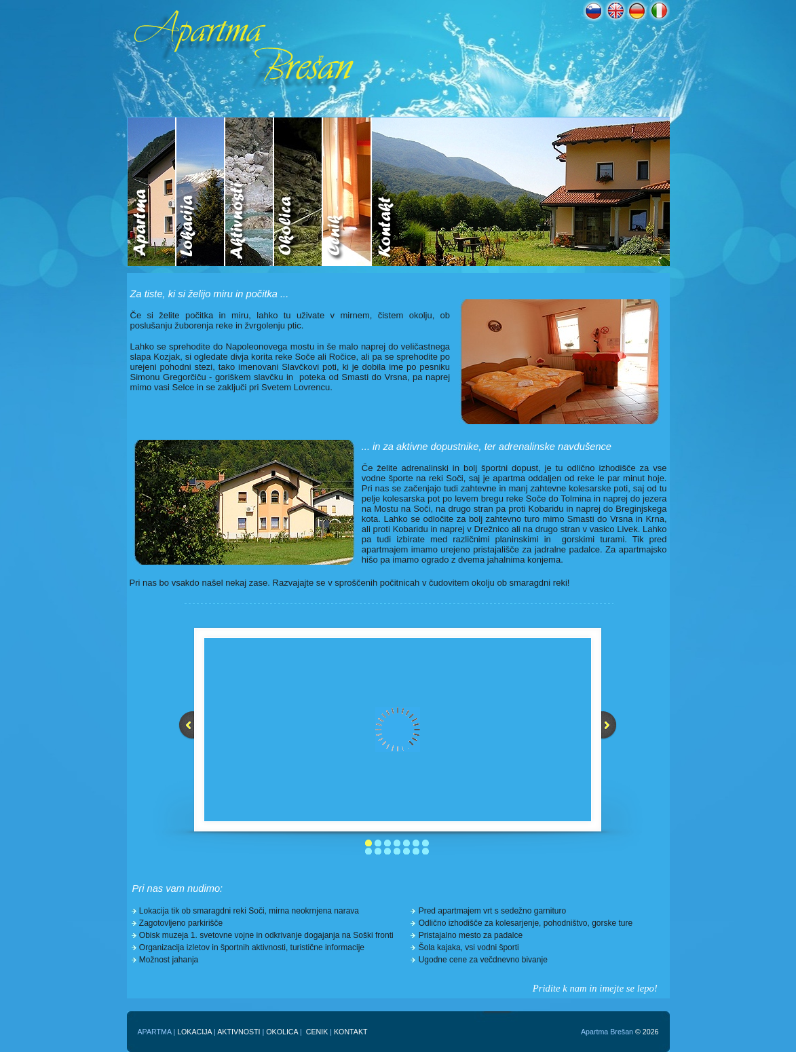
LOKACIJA (194, 1032)
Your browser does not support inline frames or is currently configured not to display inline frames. (398, 191)
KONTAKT (351, 1032)
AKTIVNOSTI (238, 1032)
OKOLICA (282, 1032)
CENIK (317, 1032)
